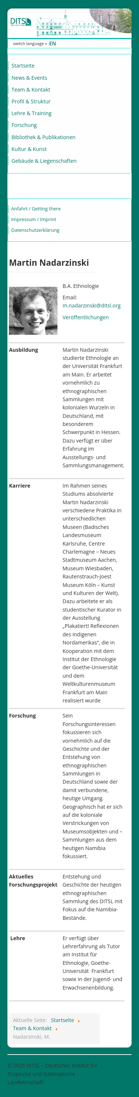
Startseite (22, 65)
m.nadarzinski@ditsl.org (92, 305)
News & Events (29, 77)
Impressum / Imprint (33, 219)
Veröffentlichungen (86, 317)
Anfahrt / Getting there (35, 209)
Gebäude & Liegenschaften (44, 160)
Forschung (24, 124)
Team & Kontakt (30, 89)
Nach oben (118, 1065)
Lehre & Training (31, 113)
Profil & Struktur (30, 101)
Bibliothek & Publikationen (43, 137)
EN (52, 43)
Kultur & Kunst (29, 148)
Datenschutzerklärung (35, 230)
